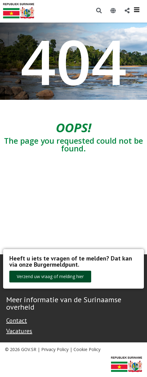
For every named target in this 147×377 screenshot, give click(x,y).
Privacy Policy (55, 349)
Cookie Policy (87, 349)
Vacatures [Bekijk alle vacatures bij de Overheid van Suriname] (19, 331)
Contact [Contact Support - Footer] (16, 320)
